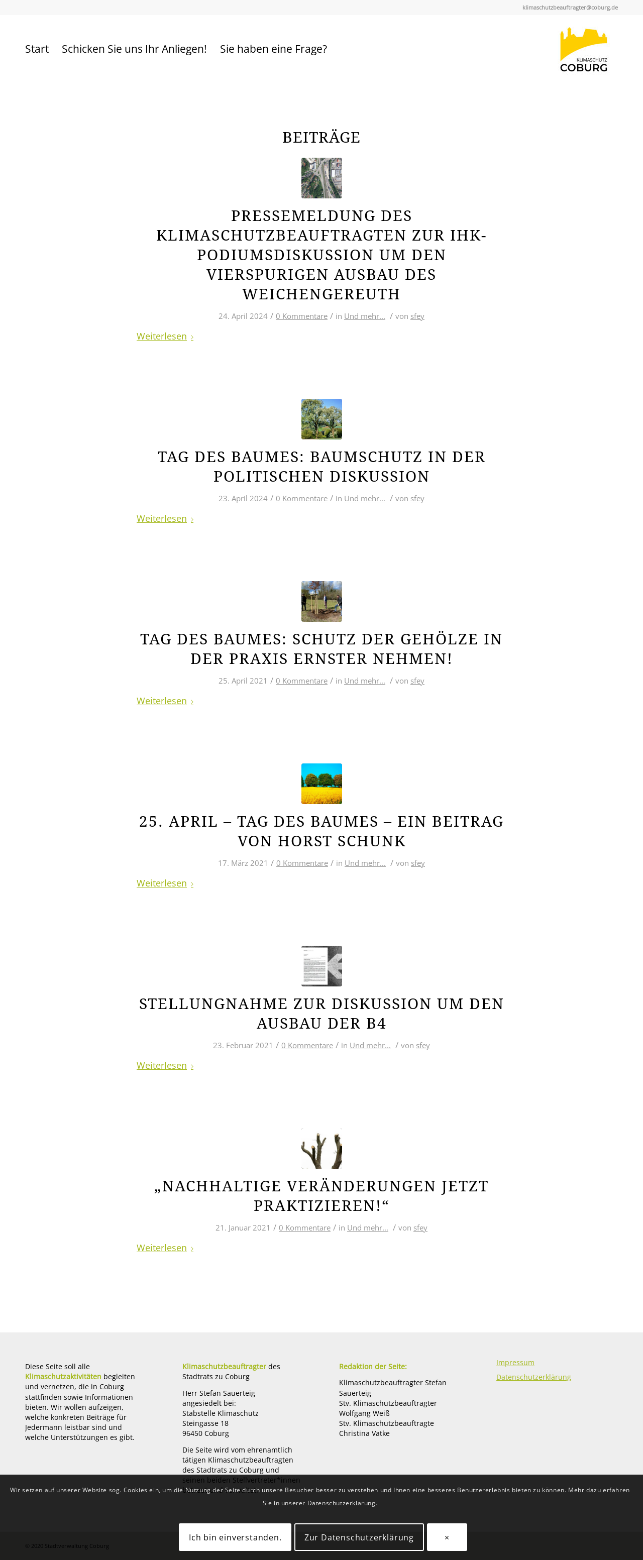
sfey (417, 316)
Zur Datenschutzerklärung (359, 1537)
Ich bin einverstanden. (235, 1537)
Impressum (515, 1362)
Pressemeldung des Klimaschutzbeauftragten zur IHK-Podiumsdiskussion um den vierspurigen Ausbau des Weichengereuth (321, 255)
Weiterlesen (167, 335)
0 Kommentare (302, 316)
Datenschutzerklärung (533, 1377)
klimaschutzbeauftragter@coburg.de (570, 7)
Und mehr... (364, 316)
